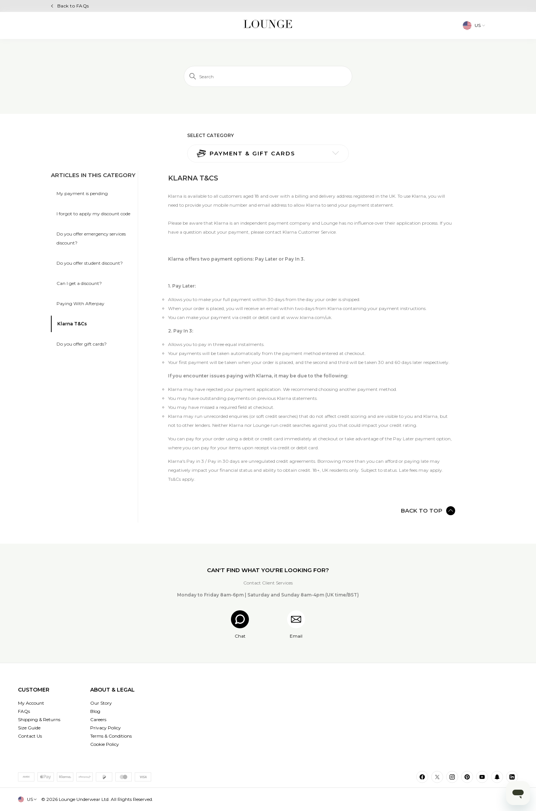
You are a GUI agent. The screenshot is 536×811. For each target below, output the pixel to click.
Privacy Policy (105, 727)
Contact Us (30, 736)
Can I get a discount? (79, 283)
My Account (31, 703)
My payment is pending (82, 193)
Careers (98, 719)
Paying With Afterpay (80, 303)
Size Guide (29, 727)
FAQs (24, 711)
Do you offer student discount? (90, 263)
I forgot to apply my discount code (93, 213)
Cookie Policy (104, 744)
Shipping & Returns (39, 719)
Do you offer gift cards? (82, 344)
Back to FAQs (73, 6)
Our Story (101, 703)
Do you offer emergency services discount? (91, 238)
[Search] (268, 76)
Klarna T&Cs (72, 323)
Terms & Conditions (111, 736)
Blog (95, 711)
